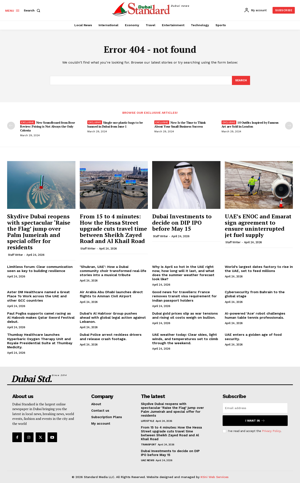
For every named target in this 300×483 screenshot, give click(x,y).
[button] (33, 10)
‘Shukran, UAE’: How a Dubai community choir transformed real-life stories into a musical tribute (113, 271)
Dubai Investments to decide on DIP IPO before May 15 (182, 222)
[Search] (241, 80)
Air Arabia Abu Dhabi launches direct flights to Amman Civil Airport (111, 294)
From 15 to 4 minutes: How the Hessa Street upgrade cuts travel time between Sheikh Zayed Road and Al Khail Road (113, 229)
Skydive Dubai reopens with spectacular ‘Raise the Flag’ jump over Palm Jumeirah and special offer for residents (38, 232)
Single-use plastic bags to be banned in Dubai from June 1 (115, 124)
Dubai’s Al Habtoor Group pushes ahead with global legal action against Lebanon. (113, 317)
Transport (148, 444)
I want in (255, 421)
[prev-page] (11, 126)
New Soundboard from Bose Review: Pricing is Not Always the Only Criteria (47, 126)
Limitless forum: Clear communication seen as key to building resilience (40, 269)
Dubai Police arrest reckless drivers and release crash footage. (111, 337)
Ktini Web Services (214, 477)
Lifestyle (147, 420)
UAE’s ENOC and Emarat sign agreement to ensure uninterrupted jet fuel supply (258, 225)
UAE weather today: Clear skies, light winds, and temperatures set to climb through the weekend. (185, 339)
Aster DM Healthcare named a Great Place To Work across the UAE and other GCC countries (38, 296)
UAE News (147, 460)
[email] (255, 408)
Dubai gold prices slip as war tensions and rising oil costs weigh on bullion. (185, 315)
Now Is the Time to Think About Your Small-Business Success (180, 124)
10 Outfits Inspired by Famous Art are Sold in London (250, 124)
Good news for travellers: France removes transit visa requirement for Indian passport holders (184, 296)
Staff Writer (15, 254)
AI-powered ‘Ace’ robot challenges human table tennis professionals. (255, 315)
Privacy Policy (271, 430)
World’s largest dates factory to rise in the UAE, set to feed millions (259, 269)
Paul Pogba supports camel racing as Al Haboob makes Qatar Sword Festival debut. (41, 317)
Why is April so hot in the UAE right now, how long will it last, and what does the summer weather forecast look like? (183, 273)
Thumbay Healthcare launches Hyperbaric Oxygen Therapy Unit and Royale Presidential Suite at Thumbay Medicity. (39, 341)
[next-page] (289, 126)
